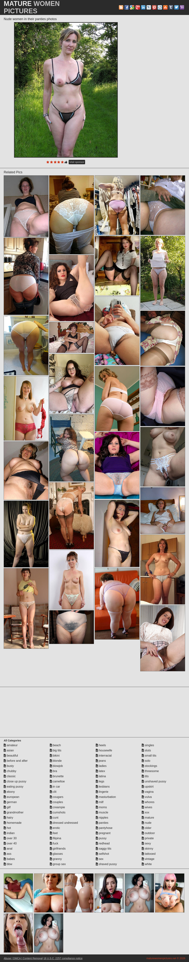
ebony (9, 791)
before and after (16, 760)
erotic (55, 827)
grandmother (13, 812)
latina (101, 776)
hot (7, 827)
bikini (55, 755)
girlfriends (58, 848)
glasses (56, 853)
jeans (101, 760)
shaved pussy (106, 864)
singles (148, 745)
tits (145, 776)
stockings (149, 765)
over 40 (10, 843)
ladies (101, 765)
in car (55, 786)
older (146, 827)
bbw (8, 864)
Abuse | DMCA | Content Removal (23, 958)
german (10, 802)
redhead (103, 843)
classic (10, 776)
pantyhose (104, 827)
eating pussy (13, 786)
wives (147, 807)
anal (8, 848)
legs (100, 781)
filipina (55, 838)
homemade (13, 822)
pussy (101, 838)
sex (99, 858)
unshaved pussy (154, 781)
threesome (150, 771)
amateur (11, 745)
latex (100, 771)
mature (148, 817)
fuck (54, 843)
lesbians (103, 786)
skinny (147, 848)
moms (101, 807)
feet (54, 833)
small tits (149, 755)
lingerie (102, 791)
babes (9, 858)
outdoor (148, 833)
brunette (57, 776)
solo (146, 760)
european (11, 796)
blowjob (56, 765)
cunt (54, 817)
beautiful (11, 755)
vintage (148, 858)
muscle (102, 812)
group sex (58, 864)
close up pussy (15, 781)
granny (56, 858)
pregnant (103, 833)
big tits (55, 750)
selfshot (102, 853)
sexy (146, 843)
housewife (104, 750)
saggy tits (103, 848)
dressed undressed (64, 822)
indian (9, 833)
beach (55, 745)
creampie (57, 807)
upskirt (148, 786)
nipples (102, 817)
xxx (145, 812)
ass (7, 853)
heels (101, 745)
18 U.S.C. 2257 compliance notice (63, 958)
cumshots (58, 812)
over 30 (10, 838)
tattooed (148, 853)
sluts (146, 750)
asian (9, 750)
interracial (104, 755)
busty (9, 765)
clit (53, 791)
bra (53, 771)
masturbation (106, 796)
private (148, 838)
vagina (148, 791)
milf (99, 802)
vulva (147, 796)
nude (146, 822)
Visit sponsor (77, 162)
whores (148, 802)
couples (56, 802)
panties (102, 822)
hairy (8, 817)
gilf (7, 807)
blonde (56, 760)
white (147, 864)
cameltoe (57, 781)
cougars (56, 796)
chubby (10, 771)
